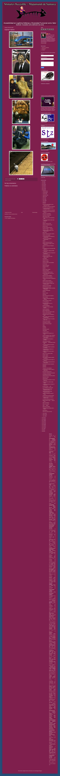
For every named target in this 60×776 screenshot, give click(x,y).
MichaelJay (30, 770)
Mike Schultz (45, 232)
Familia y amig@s (51, 558)
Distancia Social (45, 226)
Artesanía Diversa (45, 259)
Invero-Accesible (45, 297)
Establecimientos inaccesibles (52, 549)
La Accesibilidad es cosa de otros (48, 387)
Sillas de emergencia (46, 402)
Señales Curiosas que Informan (47, 242)
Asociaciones (51, 459)
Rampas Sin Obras (46, 266)
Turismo (50, 753)
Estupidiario (50, 555)
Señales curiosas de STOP (47, 223)
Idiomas (54, 584)
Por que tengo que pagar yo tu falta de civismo (52, 673)
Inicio (22, 212)
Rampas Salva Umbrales (46, 269)
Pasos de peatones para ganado (48, 281)
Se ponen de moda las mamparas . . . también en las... (48, 397)
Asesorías (50, 456)
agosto (44, 196)
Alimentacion (51, 449)
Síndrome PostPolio (51, 723)
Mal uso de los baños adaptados (52, 626)
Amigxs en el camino (51, 450)
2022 (43, 187)
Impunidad (51, 589)
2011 (43, 428)
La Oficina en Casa (46, 331)
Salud (54, 702)
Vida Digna (52, 759)
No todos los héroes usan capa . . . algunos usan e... (48, 257)
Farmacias (50, 559)
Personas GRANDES (51, 661)
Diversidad (51, 523)
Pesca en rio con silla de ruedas (47, 353)
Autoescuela (50, 461)
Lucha (50, 625)
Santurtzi (50, 707)
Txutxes (53, 754)
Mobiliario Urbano (51, 633)
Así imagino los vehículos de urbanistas (49, 206)
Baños (54, 466)
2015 (43, 423)
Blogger (40, 770)
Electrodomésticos (51, 533)
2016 (43, 421)
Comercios (50, 491)
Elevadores (51, 534)
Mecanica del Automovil (52, 629)
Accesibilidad (45, 258)
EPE (54, 543)
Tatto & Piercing (51, 741)
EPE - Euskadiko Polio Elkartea (10, 218)
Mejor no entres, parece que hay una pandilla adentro (48, 317)
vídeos (50, 760)
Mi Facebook (44, 48)
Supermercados (51, 737)
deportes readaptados (51, 512)
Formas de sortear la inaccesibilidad (48, 262)
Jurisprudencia (51, 606)
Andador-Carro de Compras (47, 280)
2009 (43, 431)
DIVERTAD (44, 294)
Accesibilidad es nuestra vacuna (48, 272)
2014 (43, 424)
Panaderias (52, 648)
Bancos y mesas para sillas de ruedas (48, 311)
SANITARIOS (45, 330)
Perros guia (52, 657)
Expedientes (51, 557)
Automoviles (50, 462)
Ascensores (51, 455)
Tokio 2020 (53, 750)
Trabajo (52, 751)
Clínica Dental (51, 487)
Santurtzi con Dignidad (45, 47)
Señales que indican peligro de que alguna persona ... (48, 230)
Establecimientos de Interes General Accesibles (52, 546)
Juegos (50, 604)
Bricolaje (50, 470)
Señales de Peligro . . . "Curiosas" (48, 228)
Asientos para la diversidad (47, 313)
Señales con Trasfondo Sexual (47, 224)
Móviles (51, 635)
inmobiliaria (52, 599)
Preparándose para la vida (47, 286)
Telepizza (54, 743)
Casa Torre (52, 481)
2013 (43, 425)
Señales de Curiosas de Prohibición (48, 245)
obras (50, 644)
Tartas (44, 325)
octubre (44, 193)
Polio (54, 669)
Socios (53, 731)
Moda (50, 634)
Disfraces (51, 522)
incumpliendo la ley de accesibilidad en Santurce (52, 596)
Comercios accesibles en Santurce (52, 493)
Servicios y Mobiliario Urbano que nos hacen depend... (48, 337)
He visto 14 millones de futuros (47, 227)
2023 (43, 185)
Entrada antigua (34, 212)
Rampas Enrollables (46, 270)
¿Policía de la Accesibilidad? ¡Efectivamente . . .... (47, 239)
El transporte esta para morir (47, 371)
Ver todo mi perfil (43, 43)
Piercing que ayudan (46, 329)
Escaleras (52, 544)
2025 (43, 183)
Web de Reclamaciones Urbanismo (48, 295)
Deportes (50, 510)
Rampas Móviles (52, 686)
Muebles (54, 635)
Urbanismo (51, 755)
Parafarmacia (50, 649)
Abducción (44, 222)
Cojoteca (50, 488)
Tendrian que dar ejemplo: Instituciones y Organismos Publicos (52, 746)
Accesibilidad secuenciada (47, 374)
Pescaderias (50, 662)
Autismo (50, 460)
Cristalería (54, 501)
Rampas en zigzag (45, 261)
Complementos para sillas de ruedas (48, 395)
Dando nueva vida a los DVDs (47, 411)
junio (44, 199)
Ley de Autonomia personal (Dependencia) (52, 615)
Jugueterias (50, 605)
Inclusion (51, 593)
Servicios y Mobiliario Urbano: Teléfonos (49, 335)
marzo (44, 413)
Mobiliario (50, 631)
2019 (43, 417)
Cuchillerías (52, 502)
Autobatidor (44, 327)
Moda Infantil (53, 634)
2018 (43, 419)
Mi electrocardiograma (46, 305)
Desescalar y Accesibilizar (47, 213)
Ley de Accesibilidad (52, 613)
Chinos (52, 486)
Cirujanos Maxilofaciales (46, 290)
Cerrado (54, 485)
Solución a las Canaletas (46, 235)
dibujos (50, 517)
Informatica (50, 598)
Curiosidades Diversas (51, 505)
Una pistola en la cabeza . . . (47, 322)
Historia (50, 577)
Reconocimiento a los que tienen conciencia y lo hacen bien (52, 692)
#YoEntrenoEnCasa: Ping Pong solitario (49, 375)
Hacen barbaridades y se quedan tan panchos (52, 569)
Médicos (52, 630)
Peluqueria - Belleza (52, 655)
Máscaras (44, 291)
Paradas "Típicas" (45, 354)
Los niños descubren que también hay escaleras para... (48, 237)
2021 (43, 188)
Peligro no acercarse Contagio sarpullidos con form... (47, 389)
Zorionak (54, 763)
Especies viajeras (45, 356)
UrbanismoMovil (45, 378)
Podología (50, 669)
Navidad (53, 637)
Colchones (54, 488)
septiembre (44, 195)
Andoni (49, 33)
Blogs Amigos (51, 469)
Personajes (52, 659)
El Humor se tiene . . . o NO (47, 386)
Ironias (53, 600)
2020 (43, 189)
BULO (44, 247)
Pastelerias (50, 654)
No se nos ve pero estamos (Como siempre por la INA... (48, 205)
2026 (43, 181)
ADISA (50, 448)
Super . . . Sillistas (45, 405)
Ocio (54, 645)
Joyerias (53, 603)
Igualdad (52, 585)
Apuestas (50, 453)
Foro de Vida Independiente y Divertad (52, 563)
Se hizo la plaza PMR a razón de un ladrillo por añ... (48, 274)
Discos (50, 520)
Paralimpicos (51, 650)
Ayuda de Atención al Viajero (47, 323)
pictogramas (50, 663)
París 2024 (53, 651)
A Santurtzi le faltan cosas (52, 436)
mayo (44, 200)
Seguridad (50, 708)
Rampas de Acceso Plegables (47, 275)
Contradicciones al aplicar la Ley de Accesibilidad (52, 499)
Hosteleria (50, 579)
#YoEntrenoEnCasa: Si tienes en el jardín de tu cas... (48, 349)
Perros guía (53, 658)
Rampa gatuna (45, 410)
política (52, 670)
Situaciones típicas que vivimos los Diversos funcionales (52, 727)
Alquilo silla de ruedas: (46, 216)
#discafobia (50, 435)
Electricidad (50, 532)
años (52, 452)
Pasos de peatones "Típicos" (47, 300)
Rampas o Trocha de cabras (52, 688)
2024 (43, 184)
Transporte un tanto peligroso (47, 368)
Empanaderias (51, 535)
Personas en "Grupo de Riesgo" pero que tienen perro (48, 283)
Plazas (54, 665)
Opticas (50, 647)
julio (43, 197)
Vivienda (54, 760)
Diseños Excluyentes (46, 265)
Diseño (53, 520)
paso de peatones (52, 653)
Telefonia (50, 743)
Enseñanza (53, 541)
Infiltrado (44, 240)
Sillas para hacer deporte (46, 341)
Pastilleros (44, 326)
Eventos (50, 556)
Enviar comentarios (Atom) (13, 214)
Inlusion (54, 598)
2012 (43, 427)
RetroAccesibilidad (52, 699)
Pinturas (50, 664)
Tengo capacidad (52, 749)
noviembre (44, 192)
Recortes (50, 693)
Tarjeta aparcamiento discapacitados (51, 739)
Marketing (50, 628)
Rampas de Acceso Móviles (47, 285)
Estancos (50, 554)
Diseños (50, 521)
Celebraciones (51, 483)
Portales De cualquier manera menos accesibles (52, 676)
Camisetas (51, 473)
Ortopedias (53, 647)
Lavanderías (50, 607)
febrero (44, 414)
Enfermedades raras (52, 539)
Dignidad (50, 519)
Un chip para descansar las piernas (48, 399)
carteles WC (53, 480)
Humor (50, 583)
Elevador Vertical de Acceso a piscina (48, 233)
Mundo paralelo (52, 636)
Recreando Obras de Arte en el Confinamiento (47, 304)
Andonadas (51, 451)
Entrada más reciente (8, 212)
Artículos (53, 454)
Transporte (9, 180)
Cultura (50, 503)
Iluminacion (50, 588)
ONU (52, 646)
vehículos (50, 757)
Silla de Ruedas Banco (46, 310)
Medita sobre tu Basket (46, 406)
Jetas (54, 602)
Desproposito (51, 516)
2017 (43, 420)
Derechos (51, 515)
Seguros (50, 709)
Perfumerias (52, 656)
